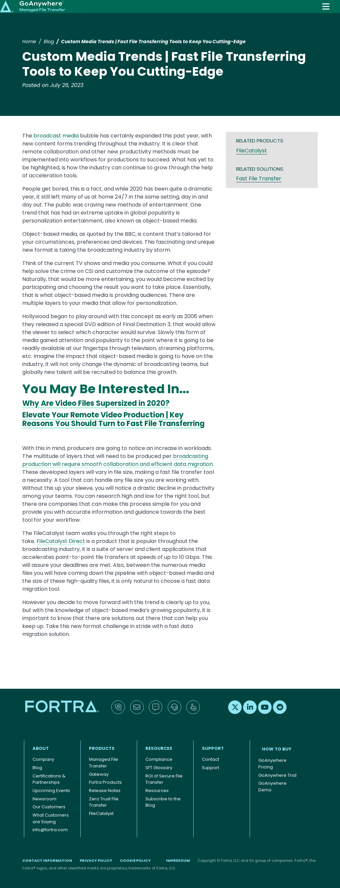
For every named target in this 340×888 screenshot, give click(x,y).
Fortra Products (105, 782)
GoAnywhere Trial (277, 775)
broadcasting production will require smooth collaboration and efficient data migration (117, 460)
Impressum (178, 860)
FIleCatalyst (101, 813)
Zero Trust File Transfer (104, 802)
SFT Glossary (158, 767)
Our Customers (49, 807)
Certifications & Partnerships (49, 779)
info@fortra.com (50, 830)
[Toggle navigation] (326, 6)
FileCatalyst (251, 150)
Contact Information (47, 860)
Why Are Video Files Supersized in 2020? (96, 403)
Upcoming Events (51, 790)
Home (29, 41)
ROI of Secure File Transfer (164, 779)
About (41, 748)
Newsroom (44, 799)
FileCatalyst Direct (61, 541)
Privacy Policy (96, 860)
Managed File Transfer (103, 762)
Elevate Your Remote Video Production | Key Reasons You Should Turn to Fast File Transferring (113, 419)
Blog (49, 41)
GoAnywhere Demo (272, 786)
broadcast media (56, 135)
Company (43, 759)
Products (102, 748)
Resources (158, 748)
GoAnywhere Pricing (272, 763)
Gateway (99, 774)
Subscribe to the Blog (163, 802)
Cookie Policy (135, 860)
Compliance (158, 759)
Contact (210, 759)
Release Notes (105, 790)
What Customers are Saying (51, 818)
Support (213, 748)
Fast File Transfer (258, 178)
